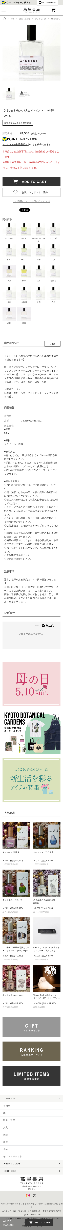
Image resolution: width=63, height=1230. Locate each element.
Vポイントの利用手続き (15, 144)
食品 (5, 1149)
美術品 (6, 1105)
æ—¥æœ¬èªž (47, 2)
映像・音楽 (9, 1120)
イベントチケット (12, 1156)
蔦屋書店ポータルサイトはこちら (31, 1182)
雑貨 (5, 1134)
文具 (5, 1127)
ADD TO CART (33, 182)
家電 (5, 1142)
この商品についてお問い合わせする (31, 201)
